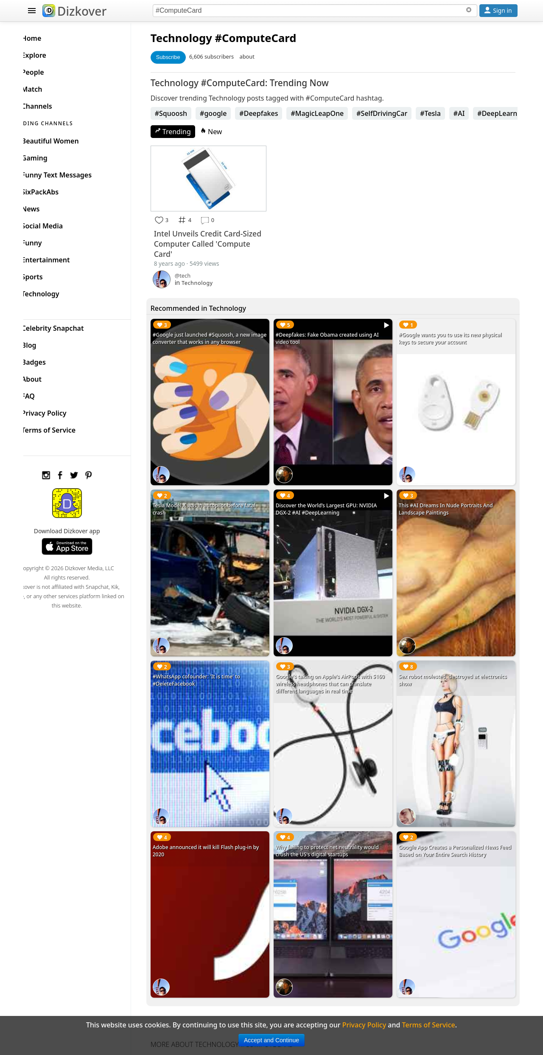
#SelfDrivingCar (394, 113)
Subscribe (181, 57)
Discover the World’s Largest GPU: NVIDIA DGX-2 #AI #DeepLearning (335, 501)
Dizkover (74, 11)
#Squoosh (184, 113)
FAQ (42, 394)
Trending (186, 131)
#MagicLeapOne (330, 113)
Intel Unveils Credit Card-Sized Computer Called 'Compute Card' (211, 241)
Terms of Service (62, 428)
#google (226, 113)
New (224, 131)
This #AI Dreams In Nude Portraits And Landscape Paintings (450, 501)
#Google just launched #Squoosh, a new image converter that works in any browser (217, 336)
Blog (42, 343)
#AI (471, 113)
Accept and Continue (271, 1040)
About (45, 377)
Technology (194, 38)
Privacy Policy (58, 411)
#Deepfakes (271, 113)
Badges (47, 360)
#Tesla (443, 113)
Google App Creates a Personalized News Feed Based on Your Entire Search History (453, 830)
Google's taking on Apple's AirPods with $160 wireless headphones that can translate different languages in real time (338, 669)
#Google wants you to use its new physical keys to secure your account (454, 336)
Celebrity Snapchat (66, 326)
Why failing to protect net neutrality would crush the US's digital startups (335, 830)
